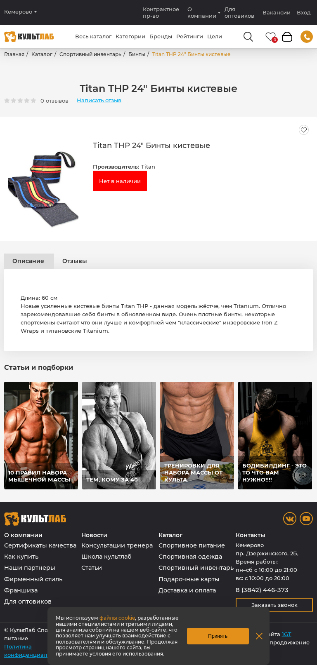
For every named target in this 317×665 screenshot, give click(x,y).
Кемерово (18, 12)
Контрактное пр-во (161, 12)
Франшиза (21, 590)
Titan (148, 166)
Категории (130, 36)
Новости (94, 535)
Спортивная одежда (190, 556)
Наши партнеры (29, 567)
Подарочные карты (189, 579)
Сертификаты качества (40, 545)
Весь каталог (93, 36)
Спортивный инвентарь (90, 54)
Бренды (160, 36)
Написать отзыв (99, 100)
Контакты (250, 535)
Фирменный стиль (33, 579)
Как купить (21, 556)
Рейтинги (189, 36)
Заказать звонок (274, 605)
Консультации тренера (117, 545)
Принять (217, 636)
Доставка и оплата (187, 590)
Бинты (136, 54)
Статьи (91, 567)
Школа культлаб (106, 556)
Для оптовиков (239, 12)
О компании (201, 12)
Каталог (41, 54)
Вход (304, 12)
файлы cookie (117, 618)
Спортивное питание (191, 545)
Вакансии (277, 12)
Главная (14, 54)
